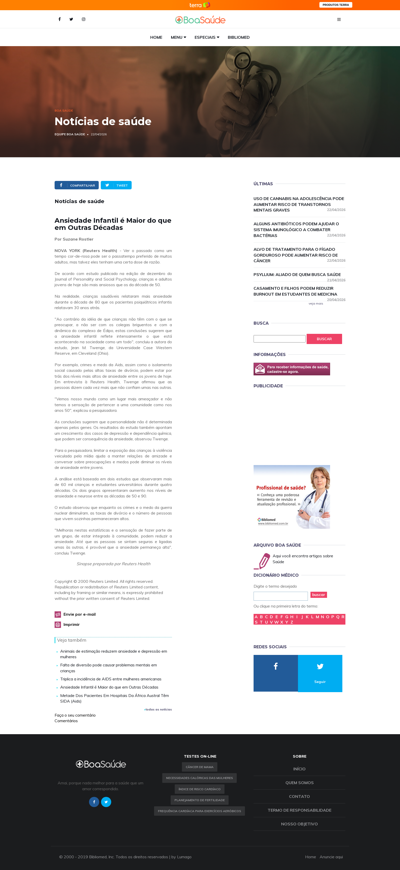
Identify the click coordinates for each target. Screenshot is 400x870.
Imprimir (72, 624)
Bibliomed (239, 37)
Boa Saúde (64, 110)
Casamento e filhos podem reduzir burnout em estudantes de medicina (299, 291)
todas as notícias (158, 709)
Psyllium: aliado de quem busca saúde (299, 275)
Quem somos (299, 782)
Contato (299, 796)
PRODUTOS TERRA (336, 4)
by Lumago (181, 856)
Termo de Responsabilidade (299, 810)
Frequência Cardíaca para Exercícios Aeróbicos (199, 811)
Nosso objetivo (299, 823)
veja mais (316, 303)
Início (299, 768)
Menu (176, 37)
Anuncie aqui (331, 856)
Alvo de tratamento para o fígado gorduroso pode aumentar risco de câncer (299, 255)
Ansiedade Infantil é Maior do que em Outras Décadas (109, 687)
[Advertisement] (292, 426)
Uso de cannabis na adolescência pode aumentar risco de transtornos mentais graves (299, 204)
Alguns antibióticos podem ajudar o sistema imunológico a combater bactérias (299, 229)
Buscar (324, 339)
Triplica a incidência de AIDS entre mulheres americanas (110, 678)
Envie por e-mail (80, 614)
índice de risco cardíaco (200, 789)
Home (156, 37)
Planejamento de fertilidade (199, 800)
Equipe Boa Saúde (70, 134)
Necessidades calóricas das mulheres (199, 778)
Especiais (205, 37)
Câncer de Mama (200, 767)
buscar (318, 594)
